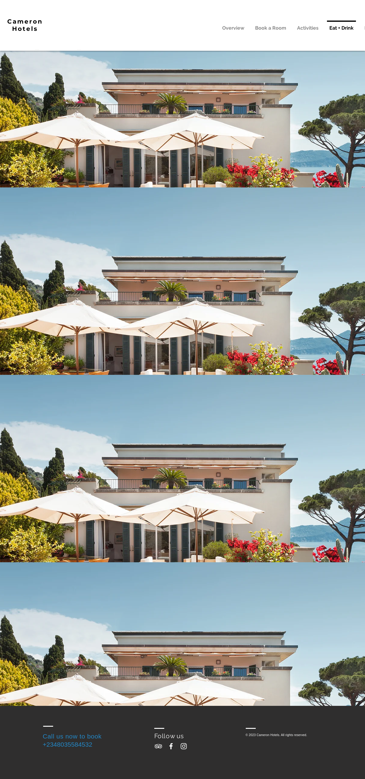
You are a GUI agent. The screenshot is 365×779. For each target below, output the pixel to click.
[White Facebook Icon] (171, 746)
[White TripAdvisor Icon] (158, 746)
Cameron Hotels (25, 25)
